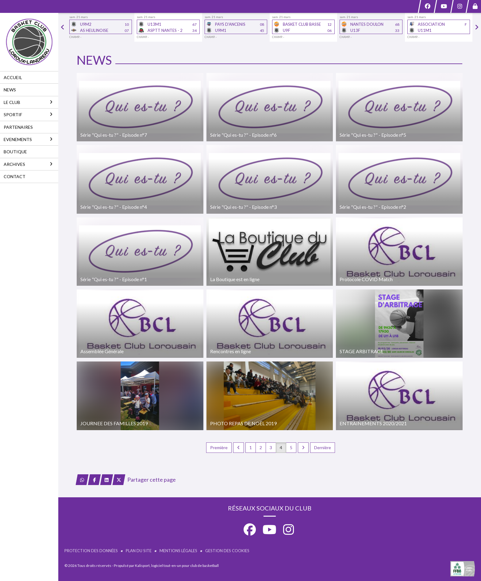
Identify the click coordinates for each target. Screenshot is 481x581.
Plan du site (139, 550)
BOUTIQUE (15, 151)
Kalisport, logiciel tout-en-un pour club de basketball (177, 565)
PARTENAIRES (18, 127)
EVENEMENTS (28, 139)
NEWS (10, 89)
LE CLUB (28, 102)
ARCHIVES (28, 164)
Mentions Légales (178, 550)
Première (219, 447)
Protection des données (91, 550)
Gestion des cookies (227, 550)
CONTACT (14, 176)
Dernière (322, 447)
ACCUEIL (13, 77)
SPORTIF (28, 114)
